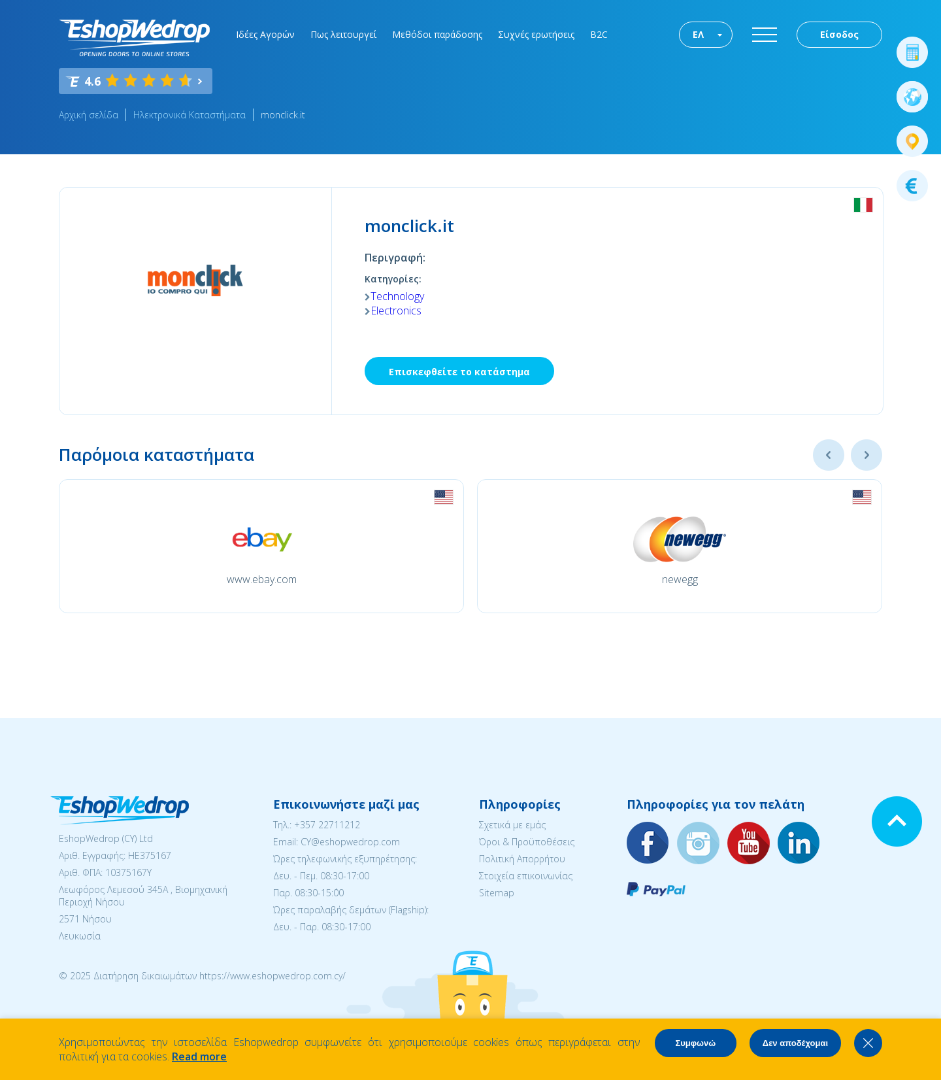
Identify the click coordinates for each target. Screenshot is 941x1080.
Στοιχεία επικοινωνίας (525, 875)
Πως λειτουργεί (343, 34)
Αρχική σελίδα (88, 115)
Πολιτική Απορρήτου (522, 858)
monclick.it (283, 115)
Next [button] (866, 455)
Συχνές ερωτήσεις (536, 34)
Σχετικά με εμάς (512, 824)
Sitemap (496, 892)
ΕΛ (698, 34)
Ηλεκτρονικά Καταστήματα (189, 115)
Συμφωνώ (695, 1043)
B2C (599, 34)
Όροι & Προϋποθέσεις (526, 841)
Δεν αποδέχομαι (795, 1043)
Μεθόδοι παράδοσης (437, 34)
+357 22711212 (327, 824)
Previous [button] (828, 455)
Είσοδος (839, 34)
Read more (199, 1056)
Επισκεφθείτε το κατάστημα (459, 371)
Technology (397, 296)
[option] (261, 546)
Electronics (396, 310)
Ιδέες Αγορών (265, 34)
